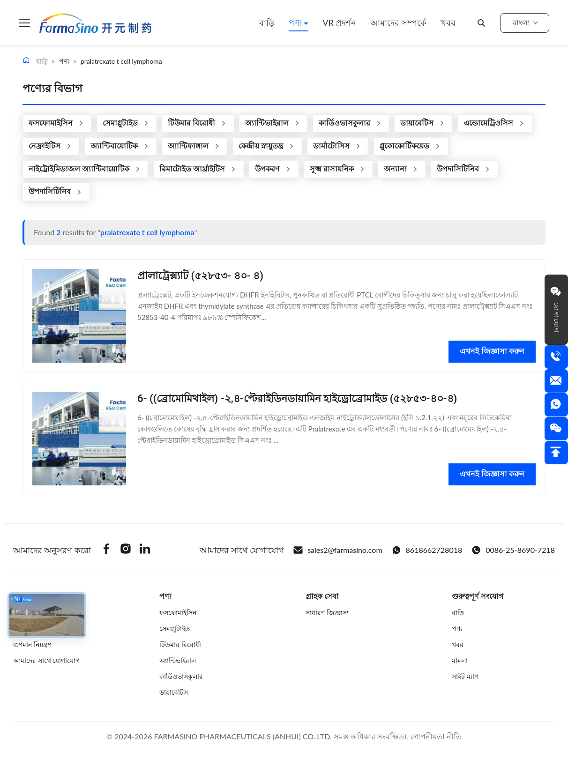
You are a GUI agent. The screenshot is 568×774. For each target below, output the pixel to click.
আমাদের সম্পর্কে (398, 22)
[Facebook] (106, 550)
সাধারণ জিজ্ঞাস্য (327, 613)
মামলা (460, 660)
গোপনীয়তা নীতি (436, 736)
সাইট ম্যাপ (465, 676)
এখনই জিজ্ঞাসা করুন (492, 351)
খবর (448, 22)
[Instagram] (126, 550)
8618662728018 (427, 550)
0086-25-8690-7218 (513, 550)
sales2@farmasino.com (337, 550)
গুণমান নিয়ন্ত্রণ (32, 644)
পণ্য (296, 22)
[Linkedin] (145, 550)
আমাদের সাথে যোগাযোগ (46, 660)
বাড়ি (267, 22)
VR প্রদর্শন (339, 22)
